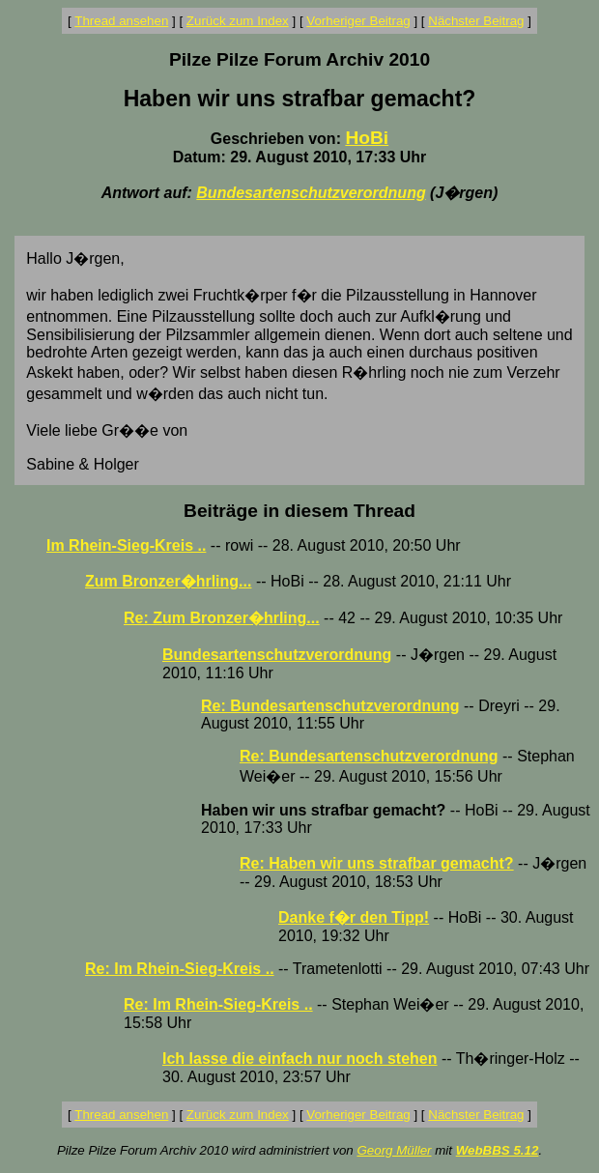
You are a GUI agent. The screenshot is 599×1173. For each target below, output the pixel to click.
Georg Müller (394, 1150)
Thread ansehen (121, 21)
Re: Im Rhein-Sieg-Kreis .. (179, 968)
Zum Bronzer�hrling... (168, 581)
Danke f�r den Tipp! (353, 917)
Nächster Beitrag (476, 21)
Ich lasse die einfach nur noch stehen (300, 1058)
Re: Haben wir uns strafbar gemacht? (377, 863)
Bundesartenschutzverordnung (310, 193)
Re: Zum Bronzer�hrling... (222, 618)
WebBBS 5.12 (497, 1150)
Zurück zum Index (237, 21)
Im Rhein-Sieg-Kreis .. (126, 545)
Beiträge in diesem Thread (299, 511)
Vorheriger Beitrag (358, 21)
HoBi (366, 138)
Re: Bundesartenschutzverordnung (330, 706)
